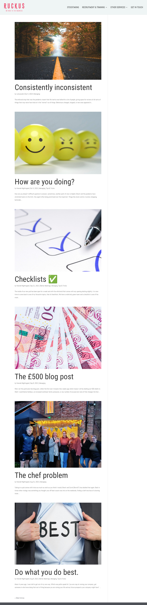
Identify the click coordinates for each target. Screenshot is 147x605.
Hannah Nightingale (23, 188)
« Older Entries (19, 598)
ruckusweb (20, 94)
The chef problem (41, 475)
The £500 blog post (44, 376)
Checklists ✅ (36, 279)
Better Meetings (45, 286)
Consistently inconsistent (53, 87)
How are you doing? (45, 181)
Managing (37, 94)
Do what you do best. (47, 572)
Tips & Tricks (50, 188)
